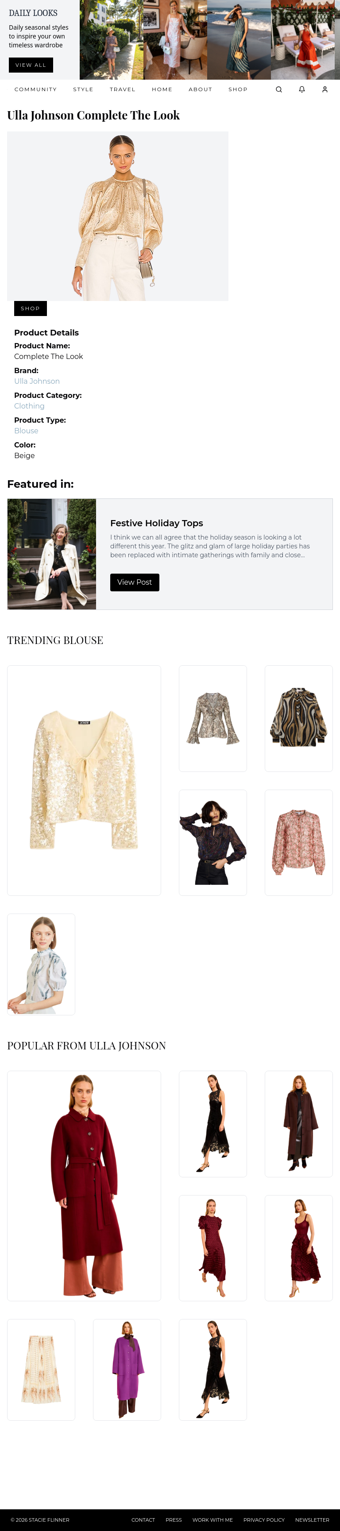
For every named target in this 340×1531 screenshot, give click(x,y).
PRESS (174, 1520)
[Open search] (279, 89)
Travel (123, 89)
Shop (238, 89)
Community (36, 89)
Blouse (26, 431)
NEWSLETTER (312, 1520)
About (200, 89)
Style (83, 89)
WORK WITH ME (213, 1520)
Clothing (29, 406)
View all (30, 65)
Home (162, 89)
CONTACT (143, 1520)
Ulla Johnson (37, 381)
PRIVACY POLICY (264, 1520)
